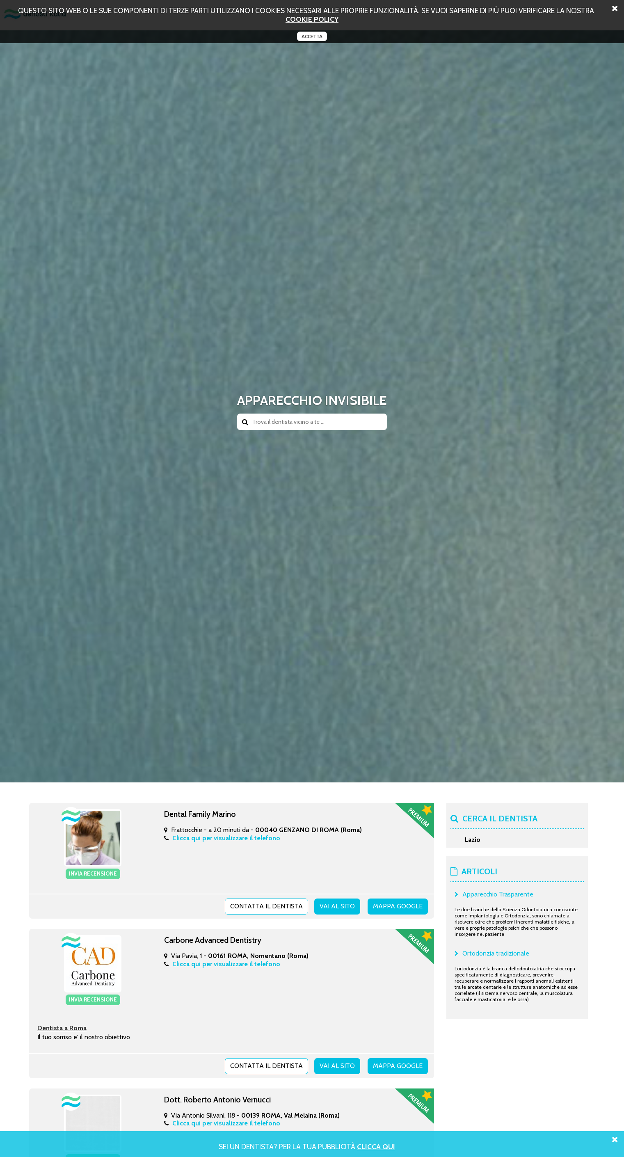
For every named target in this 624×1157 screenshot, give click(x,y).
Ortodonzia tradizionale (495, 953)
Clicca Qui (376, 1146)
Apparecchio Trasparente (497, 894)
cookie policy (312, 19)
